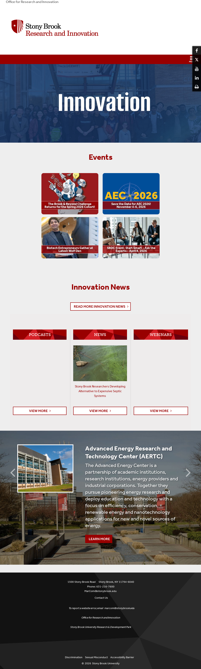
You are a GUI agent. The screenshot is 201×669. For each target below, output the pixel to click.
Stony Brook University (106, 663)
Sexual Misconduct (96, 657)
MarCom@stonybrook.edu (100, 591)
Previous (12, 472)
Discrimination (73, 657)
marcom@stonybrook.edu (119, 608)
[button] (100, 59)
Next (188, 472)
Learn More (97, 538)
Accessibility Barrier (122, 657)
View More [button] (38, 411)
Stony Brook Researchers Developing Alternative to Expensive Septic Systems (100, 391)
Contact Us (101, 597)
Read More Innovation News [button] (99, 306)
